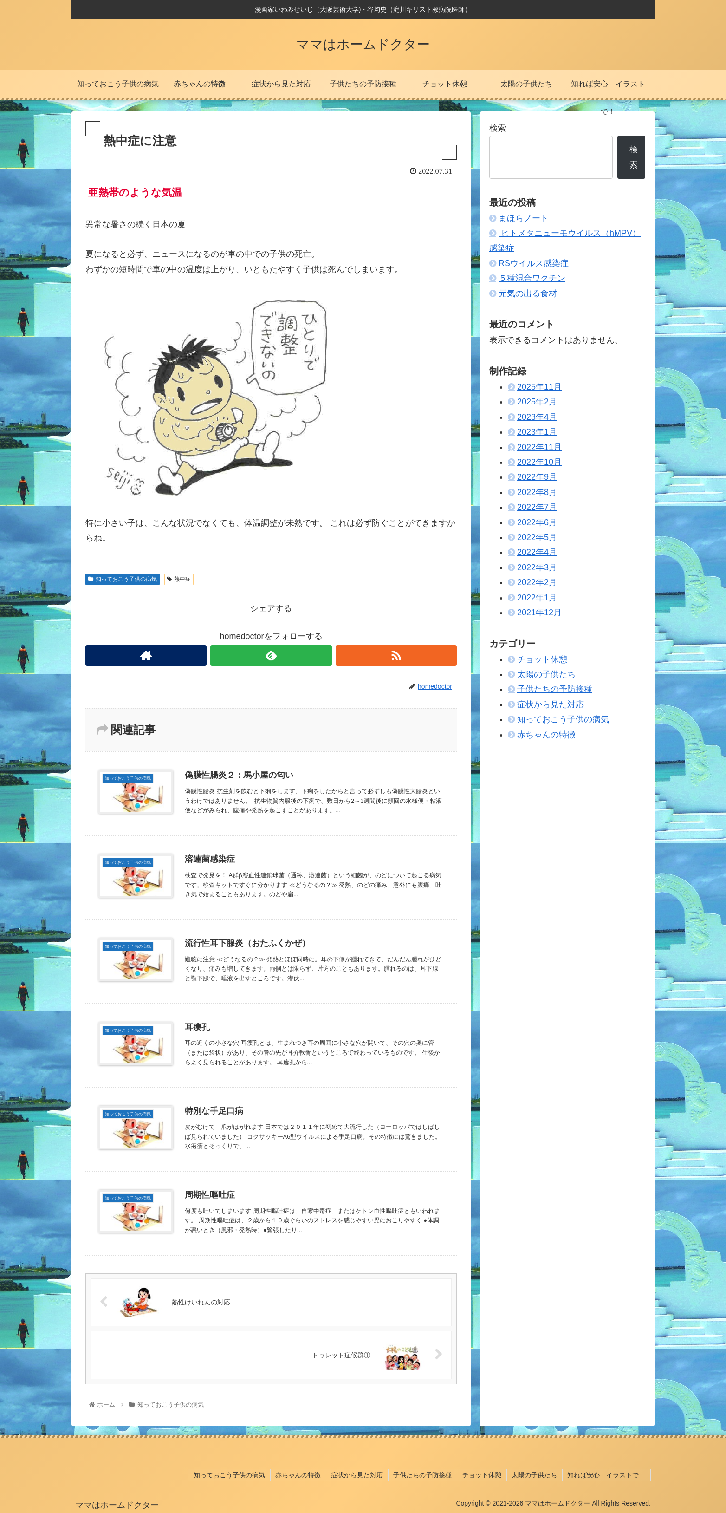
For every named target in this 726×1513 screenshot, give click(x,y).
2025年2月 (537, 401)
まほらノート (524, 218)
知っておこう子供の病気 (122, 579)
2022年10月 (539, 462)
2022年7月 (537, 507)
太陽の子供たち (546, 674)
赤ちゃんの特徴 (546, 734)
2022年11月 (539, 447)
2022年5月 (537, 537)
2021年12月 (539, 612)
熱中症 (179, 579)
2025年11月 (539, 386)
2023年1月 (537, 432)
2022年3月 (537, 567)
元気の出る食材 (528, 293)
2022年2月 (537, 582)
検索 (497, 128)
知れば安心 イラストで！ (607, 1475)
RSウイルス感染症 (534, 263)
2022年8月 (537, 492)
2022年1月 (537, 597)
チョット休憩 (542, 659)
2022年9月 (537, 477)
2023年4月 (537, 417)
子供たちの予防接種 (554, 689)
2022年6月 (537, 522)
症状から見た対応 (550, 704)
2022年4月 (537, 552)
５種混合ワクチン (532, 278)
